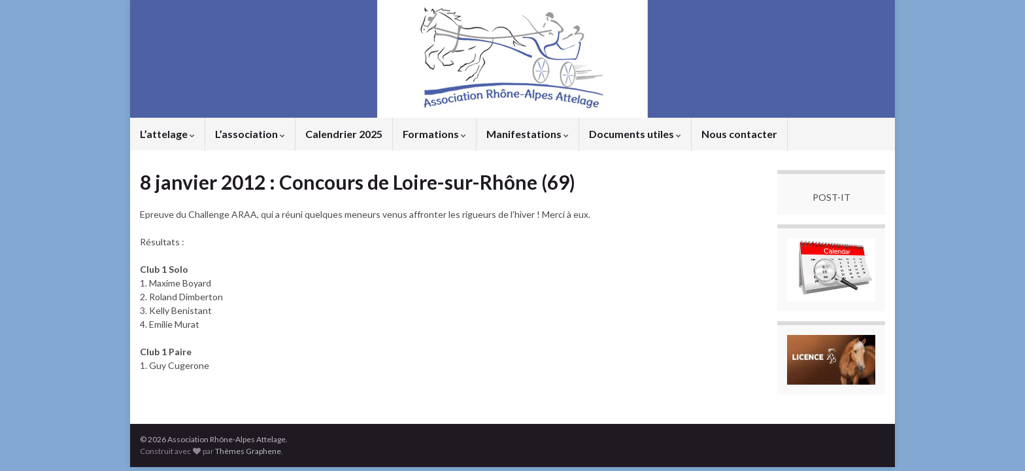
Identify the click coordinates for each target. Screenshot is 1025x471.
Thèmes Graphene (248, 451)
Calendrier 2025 (343, 134)
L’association (250, 134)
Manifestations (527, 134)
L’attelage (167, 134)
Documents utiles (635, 134)
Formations (434, 134)
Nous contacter (739, 134)
